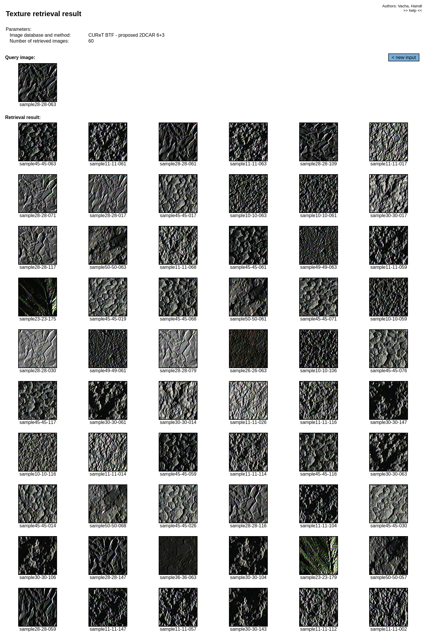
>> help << (412, 10)
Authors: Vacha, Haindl (402, 6)
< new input (404, 57)
